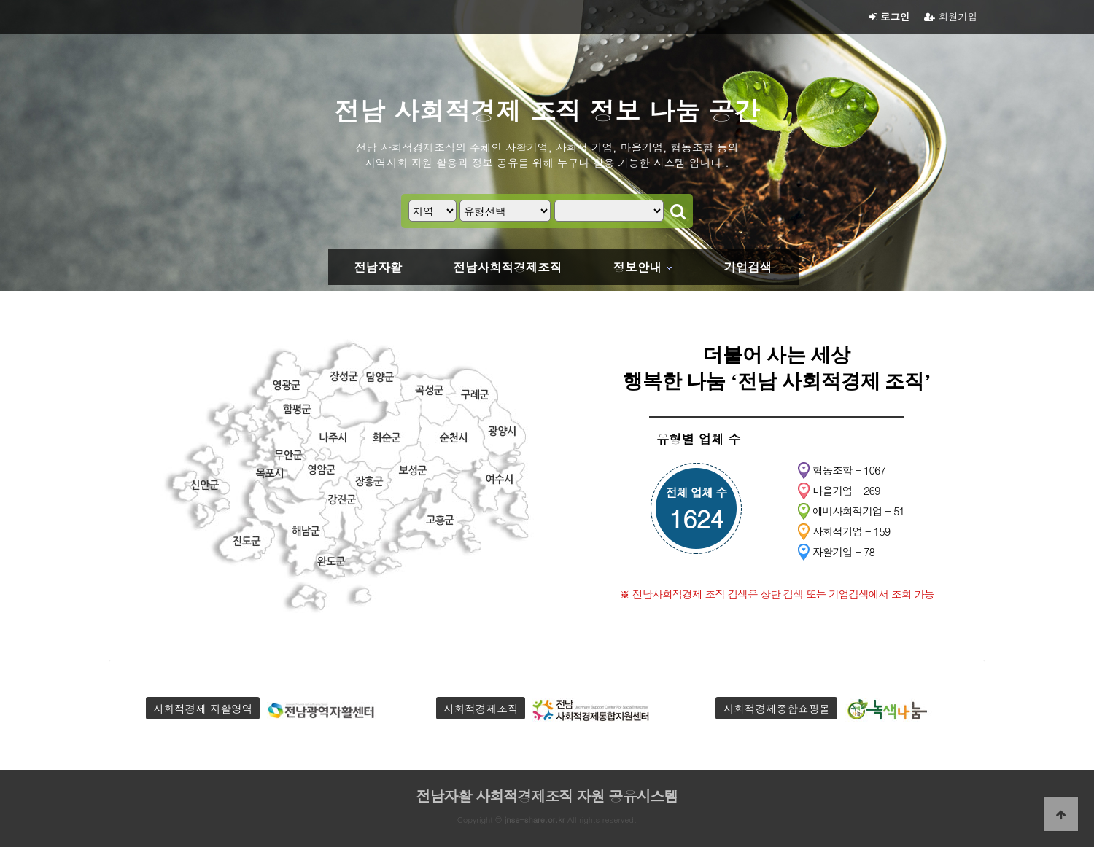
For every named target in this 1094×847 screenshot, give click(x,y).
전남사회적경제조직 (507, 267)
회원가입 (950, 16)
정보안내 (637, 267)
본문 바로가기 (0, 0)
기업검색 (747, 267)
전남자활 (378, 267)
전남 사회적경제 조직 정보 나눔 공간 (546, 110)
